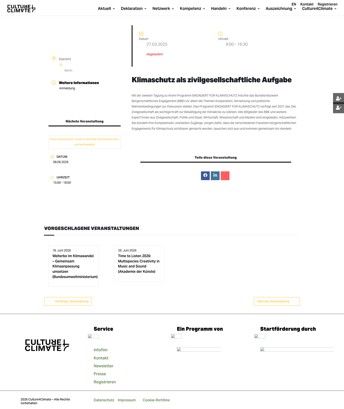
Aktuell (104, 9)
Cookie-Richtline (156, 400)
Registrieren (327, 5)
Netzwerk (161, 9)
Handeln (219, 9)
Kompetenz (190, 9)
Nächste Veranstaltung (277, 301)
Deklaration (132, 9)
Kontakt (307, 5)
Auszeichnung (279, 9)
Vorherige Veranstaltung (67, 301)
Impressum (127, 400)
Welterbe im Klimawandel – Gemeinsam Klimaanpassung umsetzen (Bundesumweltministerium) (75, 266)
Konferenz (246, 9)
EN (294, 5)
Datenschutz (104, 400)
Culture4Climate (317, 9)
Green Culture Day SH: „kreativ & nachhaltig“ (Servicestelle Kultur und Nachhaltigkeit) (84, 142)
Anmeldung (67, 88)
